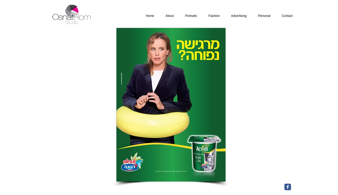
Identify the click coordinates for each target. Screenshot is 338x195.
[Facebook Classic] (287, 187)
